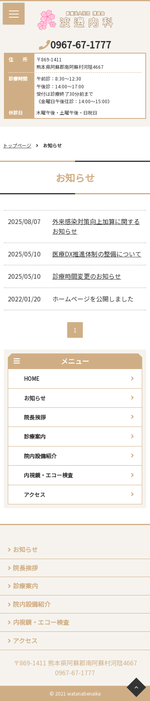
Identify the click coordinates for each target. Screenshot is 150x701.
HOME (31, 378)
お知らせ (35, 398)
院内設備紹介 (40, 456)
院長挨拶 (35, 417)
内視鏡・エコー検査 (48, 475)
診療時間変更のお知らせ (86, 276)
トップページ (17, 145)
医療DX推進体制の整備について (96, 253)
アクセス (34, 494)
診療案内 (35, 436)
